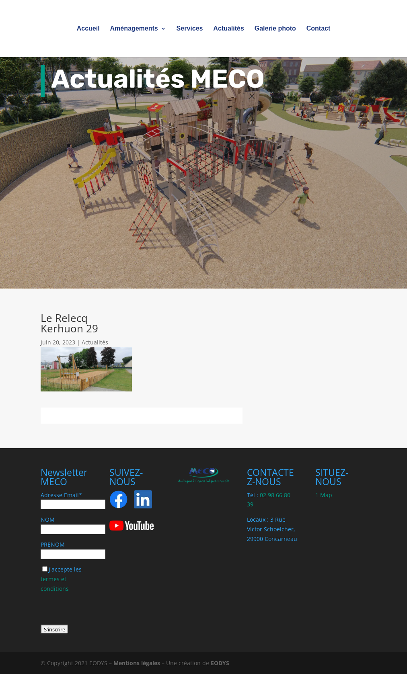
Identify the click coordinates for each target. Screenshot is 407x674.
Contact (318, 29)
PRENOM (53, 544)
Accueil (88, 29)
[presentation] (102, 609)
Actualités (228, 29)
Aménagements (134, 29)
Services (190, 29)
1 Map (323, 495)
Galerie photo (275, 29)
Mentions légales (136, 663)
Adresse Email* (61, 495)
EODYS (220, 663)
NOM (48, 519)
